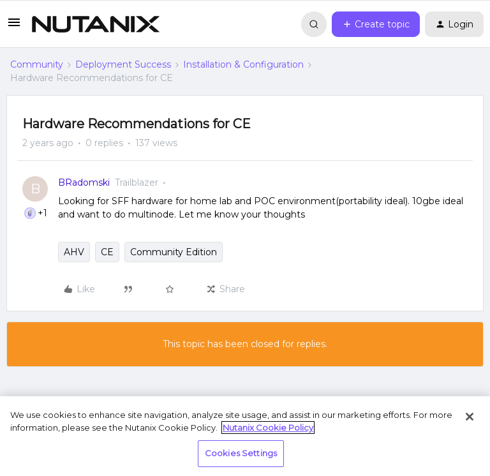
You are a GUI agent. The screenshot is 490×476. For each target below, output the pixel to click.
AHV (74, 252)
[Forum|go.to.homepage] (96, 24)
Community (36, 64)
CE (107, 252)
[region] (245, 436)
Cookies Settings (241, 453)
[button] (14, 27)
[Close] (470, 417)
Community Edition (173, 252)
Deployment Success (123, 64)
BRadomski (84, 182)
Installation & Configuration (243, 64)
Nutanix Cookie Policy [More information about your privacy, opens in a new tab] (268, 427)
